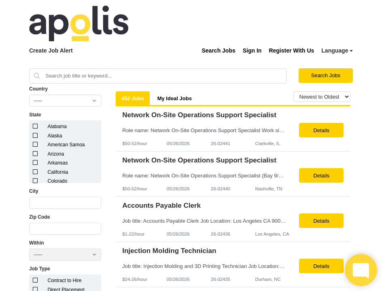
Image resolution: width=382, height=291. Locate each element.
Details (321, 130)
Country (38, 89)
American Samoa (66, 145)
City (33, 191)
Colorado (58, 181)
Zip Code (39, 217)
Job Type (39, 269)
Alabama (57, 126)
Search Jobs (218, 50)
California (58, 172)
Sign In (252, 50)
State (35, 115)
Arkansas (58, 163)
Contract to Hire (65, 280)
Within (36, 243)
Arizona (56, 154)
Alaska (55, 136)
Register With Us (291, 50)
